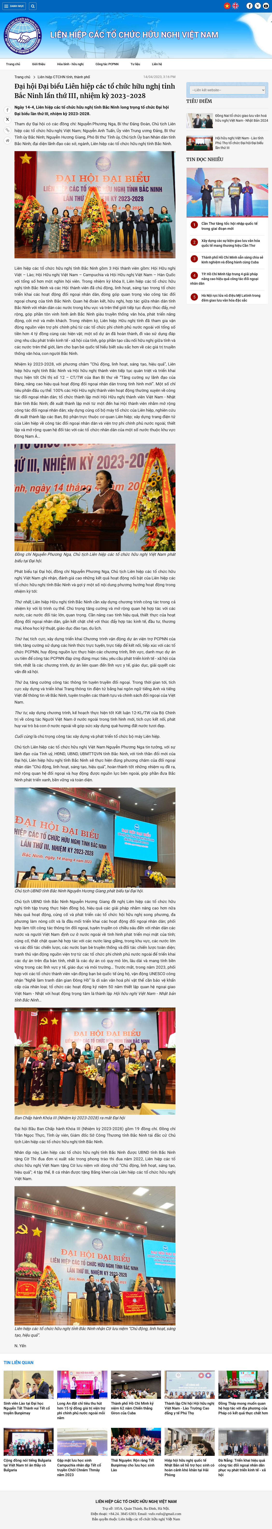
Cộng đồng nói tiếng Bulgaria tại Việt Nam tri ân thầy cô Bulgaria (27, 1465)
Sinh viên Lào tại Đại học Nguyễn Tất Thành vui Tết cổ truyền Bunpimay (27, 1408)
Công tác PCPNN (107, 64)
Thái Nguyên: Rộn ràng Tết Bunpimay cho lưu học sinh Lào (132, 1465)
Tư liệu (138, 64)
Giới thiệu (38, 64)
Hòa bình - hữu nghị (70, 64)
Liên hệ (157, 64)
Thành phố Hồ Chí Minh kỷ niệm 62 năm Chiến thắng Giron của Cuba (132, 1408)
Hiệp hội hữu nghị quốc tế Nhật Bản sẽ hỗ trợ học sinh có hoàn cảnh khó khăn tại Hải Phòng (190, 1467)
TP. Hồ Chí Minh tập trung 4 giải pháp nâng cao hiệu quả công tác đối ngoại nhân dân (224, 278)
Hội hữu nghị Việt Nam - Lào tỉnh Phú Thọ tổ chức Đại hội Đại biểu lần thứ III (239, 143)
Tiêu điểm (199, 101)
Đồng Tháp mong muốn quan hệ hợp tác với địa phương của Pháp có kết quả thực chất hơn (243, 1408)
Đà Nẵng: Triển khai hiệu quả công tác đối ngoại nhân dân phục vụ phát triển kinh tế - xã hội (242, 1467)
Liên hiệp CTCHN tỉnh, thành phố (64, 77)
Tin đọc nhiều (204, 159)
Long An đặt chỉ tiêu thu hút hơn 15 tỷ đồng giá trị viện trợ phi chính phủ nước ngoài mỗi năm (81, 1410)
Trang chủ (13, 64)
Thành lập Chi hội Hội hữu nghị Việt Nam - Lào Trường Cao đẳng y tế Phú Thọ (189, 1408)
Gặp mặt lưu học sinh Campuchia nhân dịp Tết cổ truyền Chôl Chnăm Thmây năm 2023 (79, 1467)
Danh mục (14, 6)
